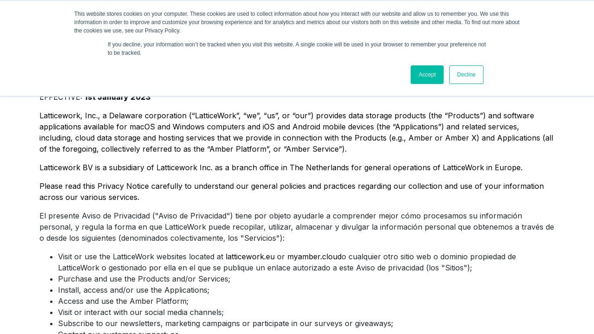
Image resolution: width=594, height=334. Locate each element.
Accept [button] (427, 74)
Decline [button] (466, 74)
